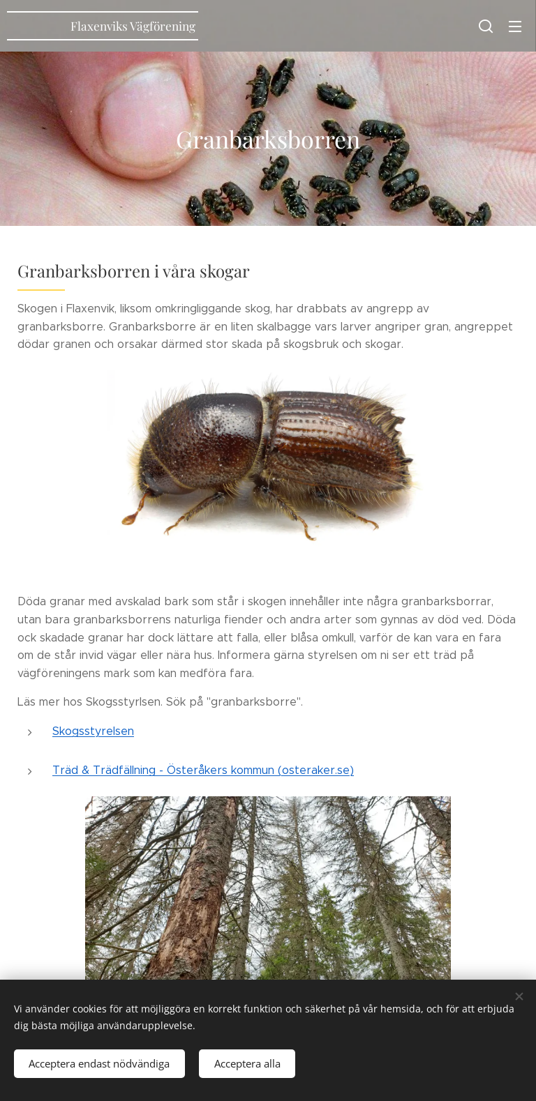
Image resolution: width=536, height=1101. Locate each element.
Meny (515, 26)
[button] (485, 25)
